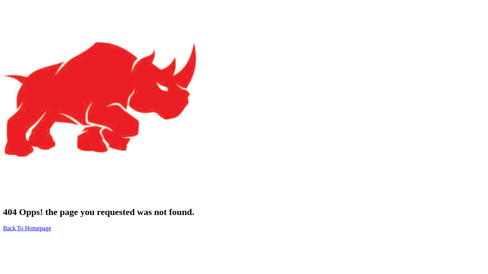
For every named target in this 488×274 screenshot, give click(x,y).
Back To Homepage (27, 228)
